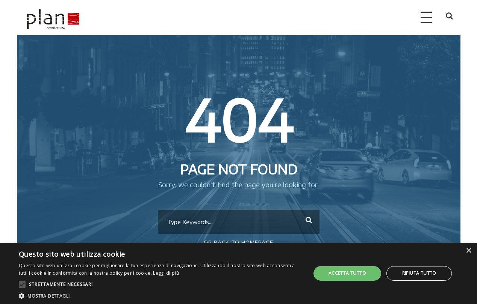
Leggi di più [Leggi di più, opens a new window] (166, 273)
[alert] (238, 273)
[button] (160, 295)
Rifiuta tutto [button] (419, 273)
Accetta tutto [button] (347, 273)
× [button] (468, 251)
